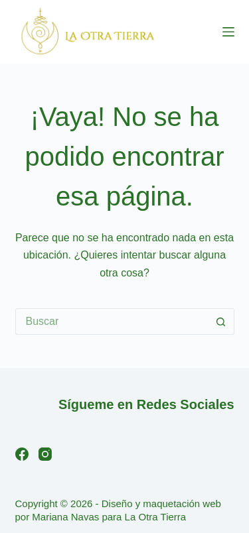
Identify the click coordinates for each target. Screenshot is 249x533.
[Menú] (228, 32)
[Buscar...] (111, 321)
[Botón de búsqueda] (221, 321)
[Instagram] (45, 454)
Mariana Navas (65, 516)
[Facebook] (22, 454)
